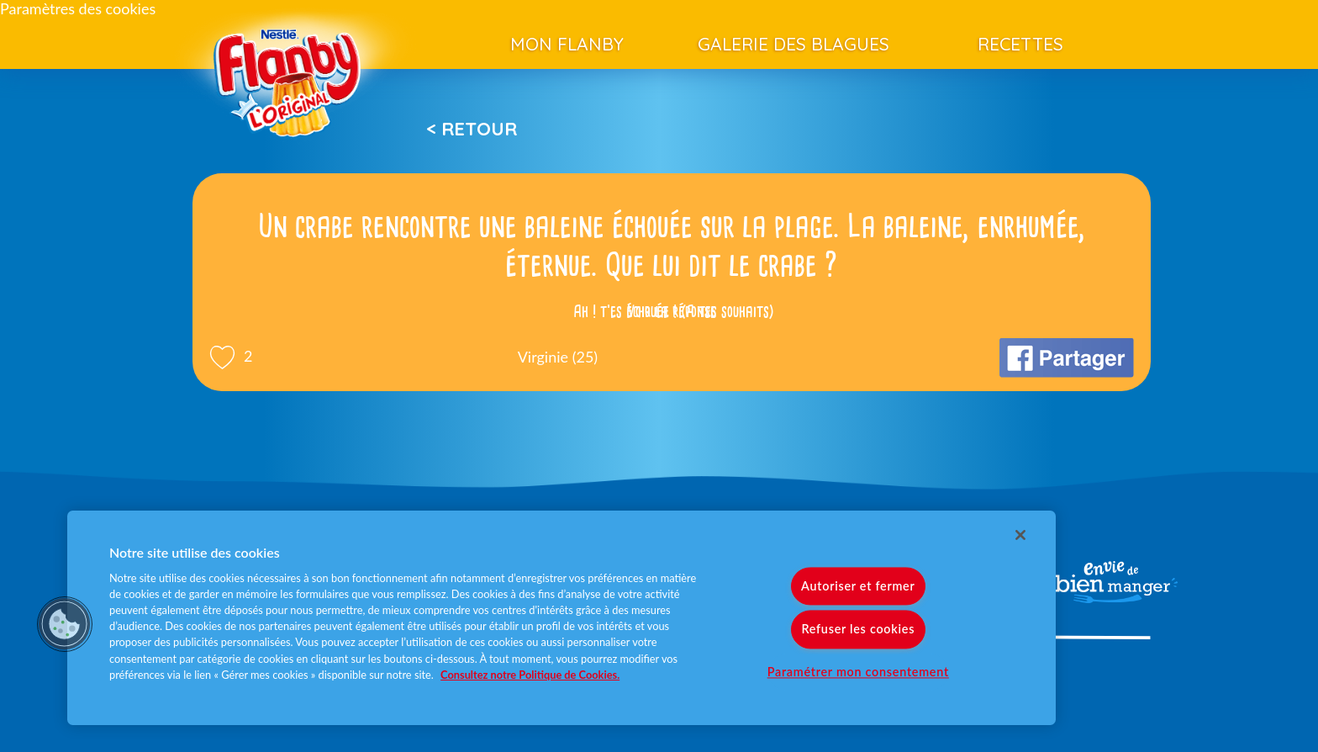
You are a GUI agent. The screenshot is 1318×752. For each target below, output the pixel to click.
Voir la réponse (671, 311)
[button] (65, 624)
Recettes (1020, 44)
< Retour (471, 129)
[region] (561, 618)
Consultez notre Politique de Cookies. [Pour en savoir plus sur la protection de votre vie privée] (529, 674)
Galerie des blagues (793, 44)
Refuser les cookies (858, 629)
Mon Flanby (567, 44)
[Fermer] (1020, 534)
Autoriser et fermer (858, 587)
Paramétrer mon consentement (858, 672)
